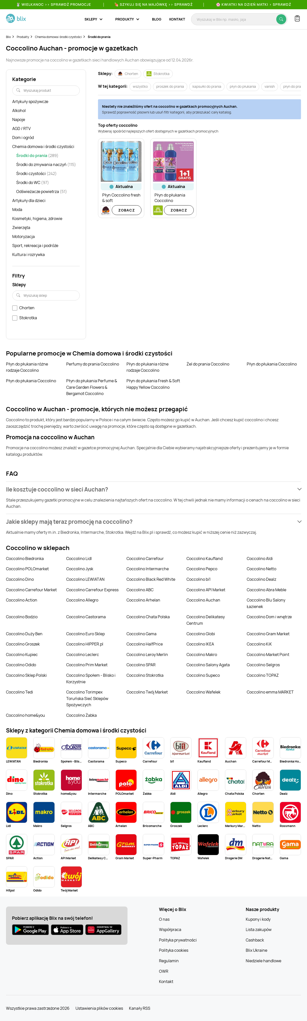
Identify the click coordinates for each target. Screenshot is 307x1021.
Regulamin (169, 961)
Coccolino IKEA (200, 644)
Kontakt (177, 19)
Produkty (23, 37)
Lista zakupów (259, 929)
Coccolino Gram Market (268, 633)
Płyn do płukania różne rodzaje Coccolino (27, 367)
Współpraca (170, 929)
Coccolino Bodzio (22, 617)
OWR (163, 971)
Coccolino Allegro (82, 600)
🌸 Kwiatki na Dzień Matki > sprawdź (253, 4)
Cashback (255, 940)
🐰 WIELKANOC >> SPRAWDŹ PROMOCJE (53, 4)
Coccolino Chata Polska (148, 617)
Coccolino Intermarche (147, 569)
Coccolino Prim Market (87, 665)
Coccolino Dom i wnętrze (269, 617)
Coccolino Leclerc (82, 654)
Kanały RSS (139, 1008)
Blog (156, 19)
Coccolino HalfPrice (144, 644)
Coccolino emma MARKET (270, 692)
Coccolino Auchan (203, 600)
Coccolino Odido (21, 665)
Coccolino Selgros (263, 665)
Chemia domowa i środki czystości (58, 37)
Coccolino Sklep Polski (26, 675)
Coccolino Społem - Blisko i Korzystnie (91, 678)
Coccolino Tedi (19, 692)
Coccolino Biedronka (25, 558)
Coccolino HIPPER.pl (84, 644)
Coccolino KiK (259, 644)
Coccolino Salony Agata (208, 665)
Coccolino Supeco (203, 675)
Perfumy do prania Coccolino (92, 364)
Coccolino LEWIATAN (85, 579)
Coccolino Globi (200, 633)
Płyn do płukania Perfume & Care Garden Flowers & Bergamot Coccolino (91, 387)
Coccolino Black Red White (150, 579)
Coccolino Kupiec (22, 654)
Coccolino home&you (25, 715)
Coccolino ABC (140, 589)
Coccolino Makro (201, 654)
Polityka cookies (173, 950)
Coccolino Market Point (268, 654)
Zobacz (126, 210)
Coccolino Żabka (81, 715)
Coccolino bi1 (198, 579)
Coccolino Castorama (86, 617)
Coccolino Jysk (79, 569)
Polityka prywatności (178, 940)
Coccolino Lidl (79, 558)
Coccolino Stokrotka (145, 675)
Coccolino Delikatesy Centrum (205, 620)
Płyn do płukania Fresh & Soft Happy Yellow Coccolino (153, 384)
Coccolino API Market (205, 589)
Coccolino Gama (141, 633)
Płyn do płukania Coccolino (272, 364)
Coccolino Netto (261, 569)
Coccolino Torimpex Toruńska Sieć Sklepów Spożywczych (87, 698)
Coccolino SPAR (141, 665)
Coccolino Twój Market (147, 692)
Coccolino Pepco (201, 569)
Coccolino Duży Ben (24, 633)
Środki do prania (99, 37)
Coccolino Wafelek (203, 692)
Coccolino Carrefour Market (31, 589)
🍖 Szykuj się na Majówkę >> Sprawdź (153, 4)
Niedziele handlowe (263, 961)
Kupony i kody (258, 919)
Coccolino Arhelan (143, 600)
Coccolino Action (21, 600)
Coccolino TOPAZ (263, 675)
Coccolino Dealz (261, 579)
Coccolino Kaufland (204, 558)
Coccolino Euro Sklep (85, 633)
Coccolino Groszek (23, 644)
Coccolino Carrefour (145, 558)
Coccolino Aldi (260, 558)
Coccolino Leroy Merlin (147, 654)
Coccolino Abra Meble (266, 589)
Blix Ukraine (256, 950)
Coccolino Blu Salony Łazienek (266, 603)
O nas (164, 919)
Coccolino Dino (20, 579)
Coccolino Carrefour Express (92, 589)
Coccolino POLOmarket (27, 569)
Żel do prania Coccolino (207, 364)
